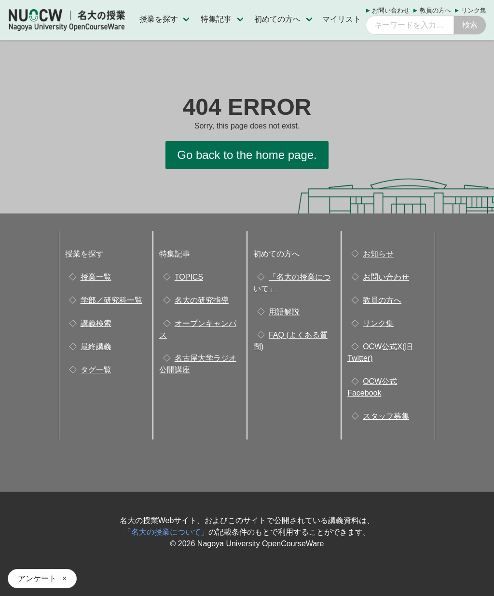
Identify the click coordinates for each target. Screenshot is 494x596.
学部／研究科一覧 (111, 300)
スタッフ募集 (386, 416)
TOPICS (189, 277)
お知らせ (378, 254)
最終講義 (96, 346)
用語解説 (284, 312)
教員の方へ (435, 10)
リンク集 (473, 10)
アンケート (37, 578)
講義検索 (96, 323)
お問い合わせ (391, 10)
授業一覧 (96, 277)
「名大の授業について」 (166, 532)
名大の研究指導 (202, 300)
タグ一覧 (96, 370)
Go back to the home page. (247, 154)
